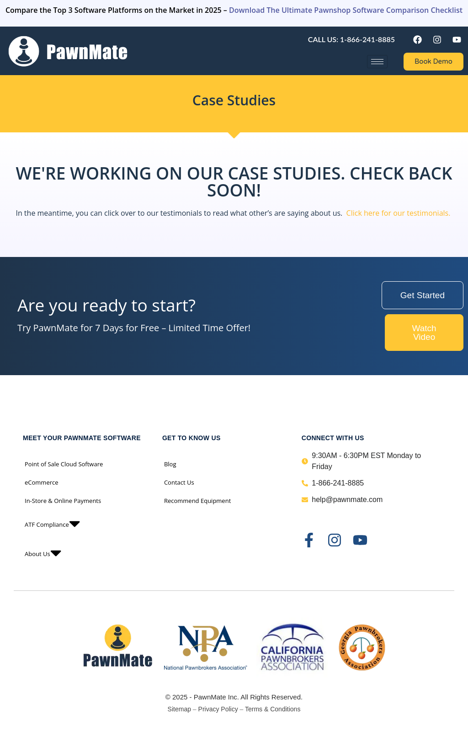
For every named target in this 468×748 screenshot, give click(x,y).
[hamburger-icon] (377, 61)
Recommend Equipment (197, 501)
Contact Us (179, 482)
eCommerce (41, 482)
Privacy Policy (218, 709)
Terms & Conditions (272, 709)
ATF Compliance (52, 524)
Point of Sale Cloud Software (64, 464)
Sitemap (179, 709)
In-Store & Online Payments (63, 501)
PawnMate (210, 697)
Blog (170, 464)
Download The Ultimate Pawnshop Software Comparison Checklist (346, 10)
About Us (43, 554)
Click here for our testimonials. (398, 213)
